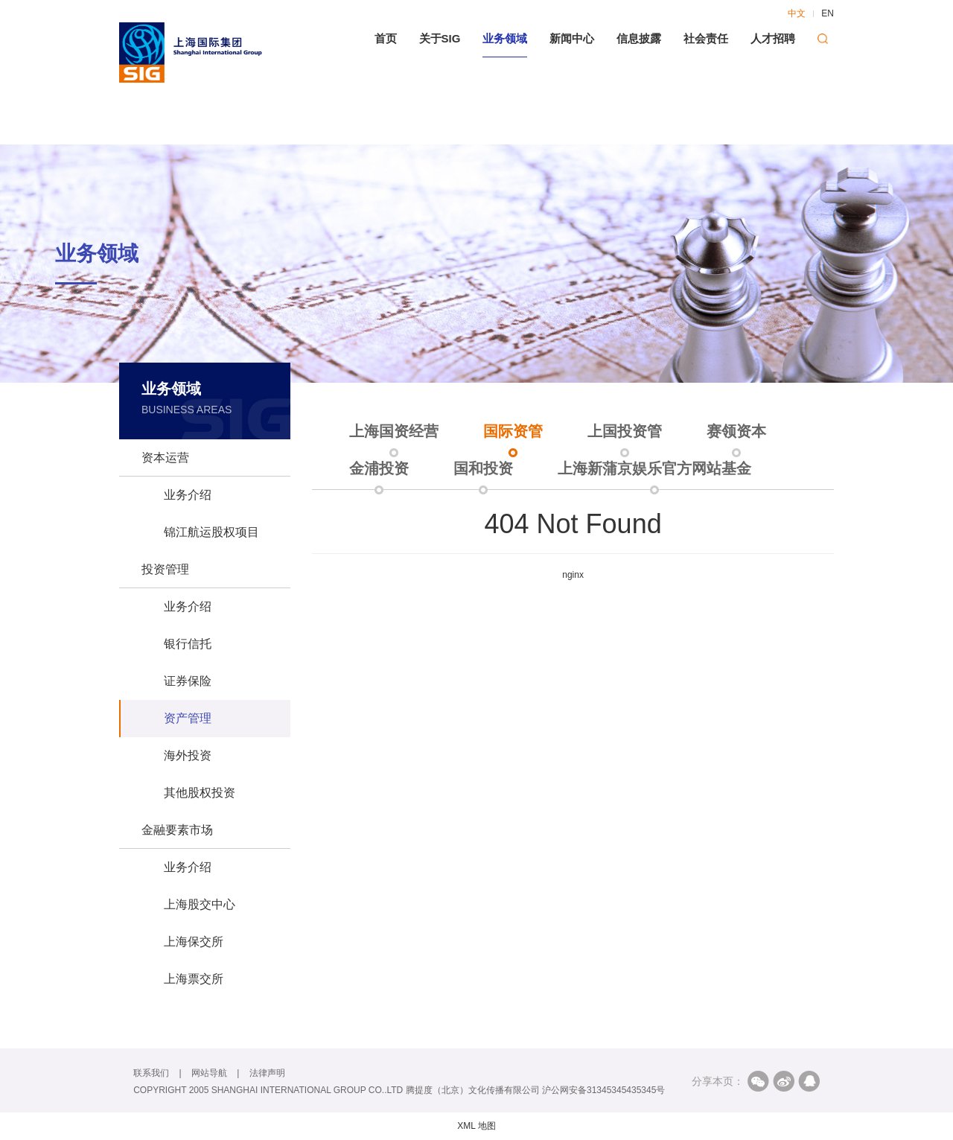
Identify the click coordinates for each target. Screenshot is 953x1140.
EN (827, 13)
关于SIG (440, 38)
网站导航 (209, 1073)
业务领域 (504, 38)
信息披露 (638, 38)
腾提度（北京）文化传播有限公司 (473, 1090)
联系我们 (151, 1073)
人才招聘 (772, 38)
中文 (797, 13)
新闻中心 (571, 38)
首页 (385, 38)
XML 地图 (476, 1126)
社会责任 (705, 38)
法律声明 (267, 1073)
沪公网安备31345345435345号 (603, 1090)
